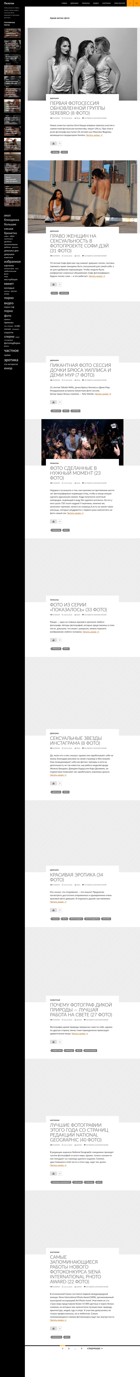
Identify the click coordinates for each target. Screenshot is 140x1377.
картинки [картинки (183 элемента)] (9, 265)
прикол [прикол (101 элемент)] (7, 319)
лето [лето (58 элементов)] (16, 268)
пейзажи (78, 1182)
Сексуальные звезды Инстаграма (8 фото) (76, 740)
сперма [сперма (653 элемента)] (9, 336)
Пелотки (9, 3)
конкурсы (56, 1337)
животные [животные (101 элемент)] (8, 257)
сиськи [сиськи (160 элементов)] (7, 329)
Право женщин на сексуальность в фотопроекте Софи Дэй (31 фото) (79, 243)
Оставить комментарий (95, 118)
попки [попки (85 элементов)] (6, 294)
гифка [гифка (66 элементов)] (6, 236)
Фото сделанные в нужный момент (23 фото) (75, 473)
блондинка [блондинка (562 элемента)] (11, 219)
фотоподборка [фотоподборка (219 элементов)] (12, 343)
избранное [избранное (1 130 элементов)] (12, 261)
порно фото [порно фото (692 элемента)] (8, 313)
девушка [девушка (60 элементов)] (15, 247)
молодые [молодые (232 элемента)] (9, 287)
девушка (56, 411)
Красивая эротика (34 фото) (76, 877)
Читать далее (94, 135)
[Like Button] (53, 143)
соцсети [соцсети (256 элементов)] (8, 332)
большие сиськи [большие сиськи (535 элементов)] (10, 226)
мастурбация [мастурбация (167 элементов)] (10, 279)
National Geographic (61, 1182)
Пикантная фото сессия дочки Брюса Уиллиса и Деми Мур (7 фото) (80, 370)
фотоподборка (92, 919)
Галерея (56, 118)
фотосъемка (90, 1050)
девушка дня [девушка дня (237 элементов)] (11, 250)
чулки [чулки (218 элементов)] (7, 355)
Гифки (64, 3)
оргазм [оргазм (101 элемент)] (14, 291)
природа (69, 1050)
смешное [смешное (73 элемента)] (15, 329)
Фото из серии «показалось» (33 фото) (78, 607)
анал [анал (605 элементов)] (7, 215)
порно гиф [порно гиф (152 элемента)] (9, 307)
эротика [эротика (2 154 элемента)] (11, 359)
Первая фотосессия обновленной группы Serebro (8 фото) (77, 108)
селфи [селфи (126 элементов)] (17, 326)
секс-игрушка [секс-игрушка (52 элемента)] (8, 326)
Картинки (106, 3)
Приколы (86, 3)
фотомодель (76, 919)
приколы (56, 530)
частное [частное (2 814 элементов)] (11, 350)
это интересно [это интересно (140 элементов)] (11, 364)
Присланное (119, 3)
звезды (55, 152)
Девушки (74, 3)
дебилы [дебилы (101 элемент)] (7, 247)
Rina (78, 118)
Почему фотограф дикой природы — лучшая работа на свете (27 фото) (81, 1009)
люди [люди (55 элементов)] (6, 276)
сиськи (55, 919)
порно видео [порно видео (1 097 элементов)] (9, 300)
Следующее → (95, 1348)
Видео (96, 3)
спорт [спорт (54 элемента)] (17, 337)
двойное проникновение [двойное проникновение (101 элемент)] (11, 243)
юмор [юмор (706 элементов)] (8, 368)
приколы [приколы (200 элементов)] (9, 322)
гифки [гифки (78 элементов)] (12, 236)
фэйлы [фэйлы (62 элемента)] (6, 346)
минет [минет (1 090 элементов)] (9, 283)
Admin (79, 1020)
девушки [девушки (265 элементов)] (9, 254)
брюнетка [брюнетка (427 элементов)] (10, 233)
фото (64, 152)
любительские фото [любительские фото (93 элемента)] (10, 272)
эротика (64, 293)
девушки (56, 792)
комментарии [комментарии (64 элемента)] (9, 268)
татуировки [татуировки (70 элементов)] (8, 340)
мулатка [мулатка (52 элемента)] (7, 291)
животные (57, 1050)
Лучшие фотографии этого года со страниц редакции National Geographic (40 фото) (79, 1132)
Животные (55, 1000)
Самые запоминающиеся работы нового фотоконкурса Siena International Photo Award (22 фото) (75, 1269)
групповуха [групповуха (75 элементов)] (8, 239)
